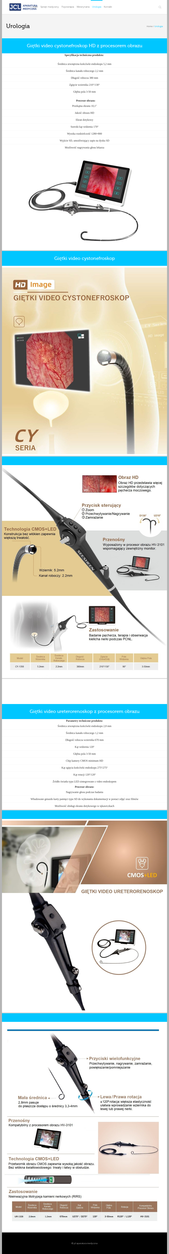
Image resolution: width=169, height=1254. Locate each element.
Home (150, 26)
